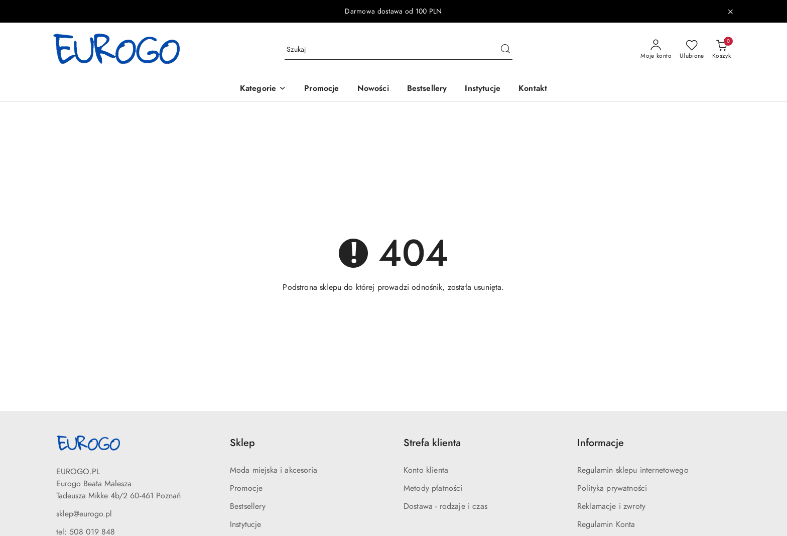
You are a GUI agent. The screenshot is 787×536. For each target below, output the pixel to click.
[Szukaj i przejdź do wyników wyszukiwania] (505, 49)
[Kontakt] (532, 89)
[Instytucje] (482, 89)
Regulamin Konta (606, 524)
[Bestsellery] (427, 89)
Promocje (246, 488)
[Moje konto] (656, 49)
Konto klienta (426, 470)
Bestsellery (248, 506)
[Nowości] (373, 89)
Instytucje (245, 524)
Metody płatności (433, 488)
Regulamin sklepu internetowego (633, 470)
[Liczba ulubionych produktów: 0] (692, 49)
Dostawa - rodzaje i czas (445, 506)
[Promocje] (321, 89)
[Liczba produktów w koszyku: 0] (721, 49)
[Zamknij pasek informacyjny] (730, 11)
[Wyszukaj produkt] (398, 49)
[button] (263, 89)
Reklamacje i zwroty (611, 506)
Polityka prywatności (612, 488)
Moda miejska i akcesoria (273, 470)
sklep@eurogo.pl (84, 513)
